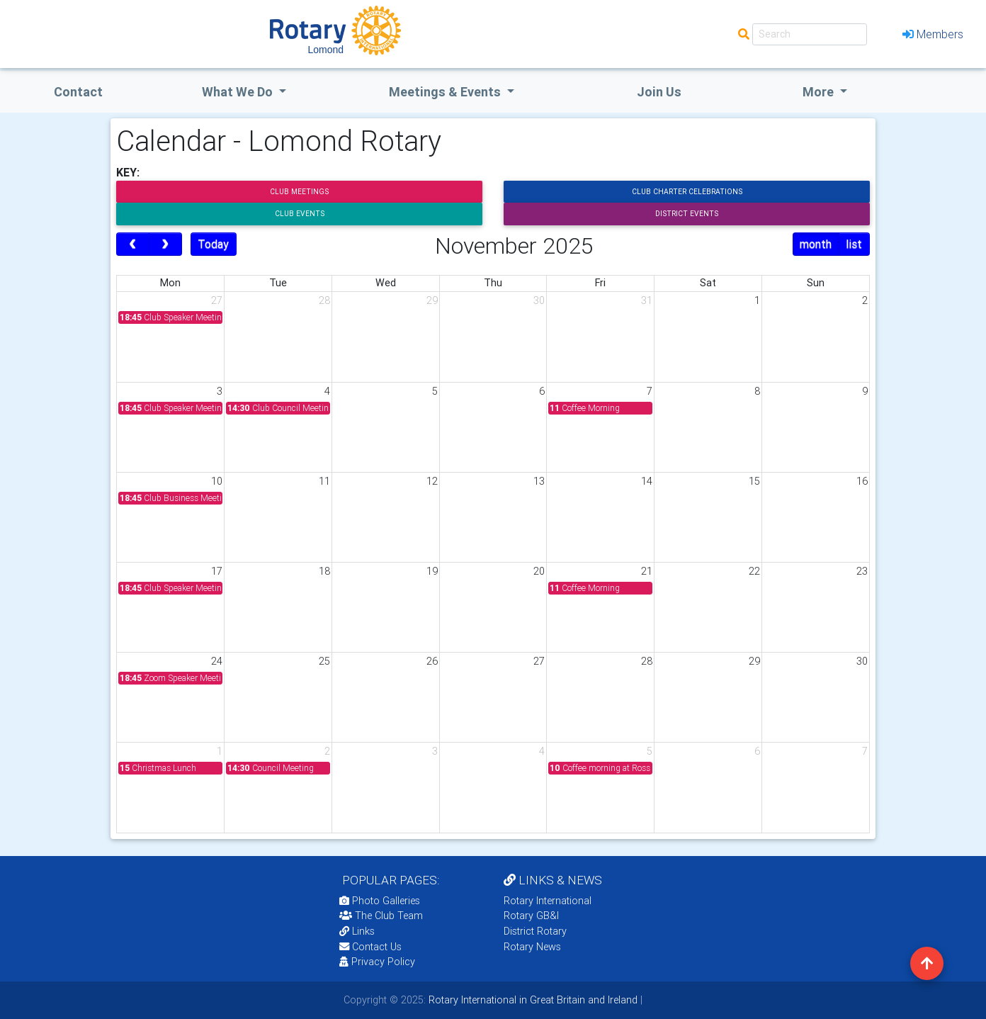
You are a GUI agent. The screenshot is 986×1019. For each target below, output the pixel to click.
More (820, 92)
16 (862, 481)
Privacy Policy (377, 961)
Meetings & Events (446, 92)
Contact (78, 92)
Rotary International (547, 900)
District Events (686, 213)
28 (324, 300)
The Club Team (381, 915)
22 (754, 571)
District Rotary (535, 931)
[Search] (809, 34)
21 (646, 571)
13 (539, 481)
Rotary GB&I (531, 915)
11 (324, 481)
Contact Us (370, 946)
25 (324, 661)
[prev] (132, 244)
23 (862, 571)
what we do (239, 92)
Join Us (659, 92)
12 (432, 481)
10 (216, 481)
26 (432, 661)
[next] (165, 244)
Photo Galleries (379, 900)
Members (932, 34)
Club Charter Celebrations (687, 191)
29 (432, 300)
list (854, 244)
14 (646, 481)
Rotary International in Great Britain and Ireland (532, 999)
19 (432, 571)
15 (754, 481)
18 (324, 571)
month (816, 244)
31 (646, 300)
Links (357, 931)
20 (539, 571)
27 (216, 300)
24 (216, 661)
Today (213, 244)
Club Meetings (299, 191)
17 (216, 571)
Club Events (299, 213)
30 (539, 300)
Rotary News (532, 946)
